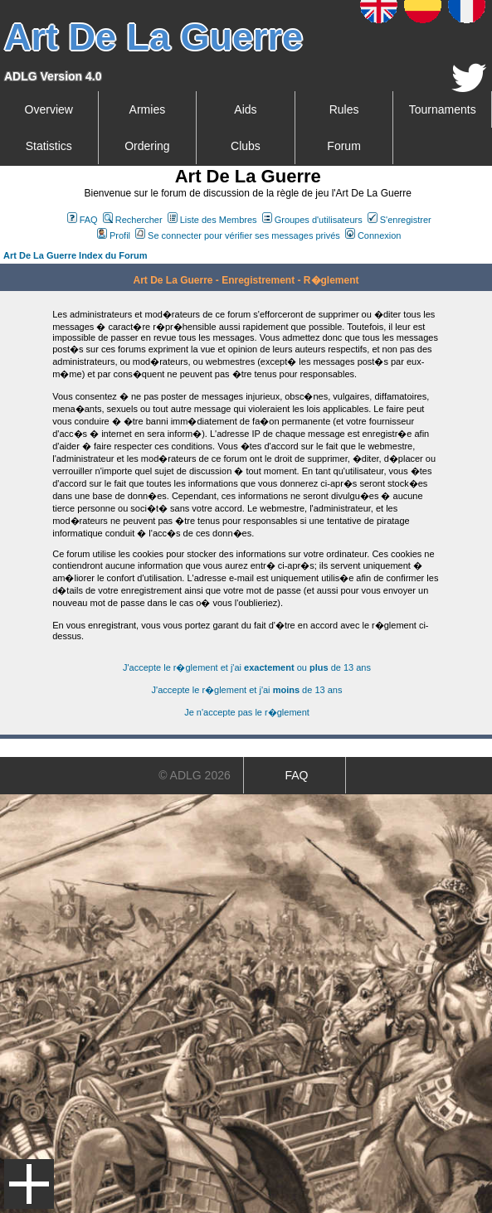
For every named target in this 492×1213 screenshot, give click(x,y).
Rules (344, 109)
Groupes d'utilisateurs (312, 220)
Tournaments (442, 109)
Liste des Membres (212, 220)
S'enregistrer (399, 220)
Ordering (146, 146)
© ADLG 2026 (194, 775)
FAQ (82, 220)
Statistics (49, 146)
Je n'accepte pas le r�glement (246, 712)
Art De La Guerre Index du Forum (75, 255)
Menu (29, 1184)
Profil (113, 235)
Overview (49, 109)
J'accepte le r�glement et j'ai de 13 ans (247, 690)
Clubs (246, 146)
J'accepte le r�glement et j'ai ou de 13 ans (247, 667)
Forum (343, 146)
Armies (147, 109)
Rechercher (133, 220)
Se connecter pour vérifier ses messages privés (237, 235)
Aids (245, 109)
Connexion (373, 235)
